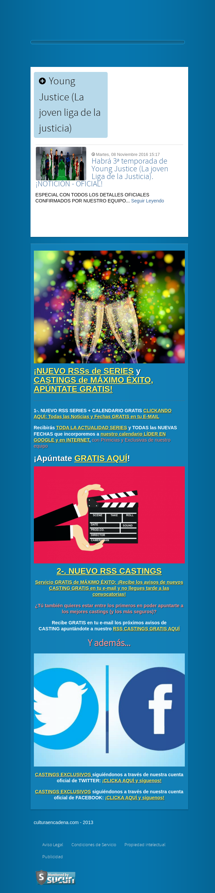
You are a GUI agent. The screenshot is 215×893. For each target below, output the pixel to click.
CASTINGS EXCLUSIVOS (63, 774)
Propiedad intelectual (144, 844)
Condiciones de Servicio (93, 844)
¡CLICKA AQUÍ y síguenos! (132, 780)
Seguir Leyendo (147, 200)
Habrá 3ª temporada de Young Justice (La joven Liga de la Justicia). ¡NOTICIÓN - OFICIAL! (102, 172)
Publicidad (52, 857)
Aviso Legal (52, 844)
